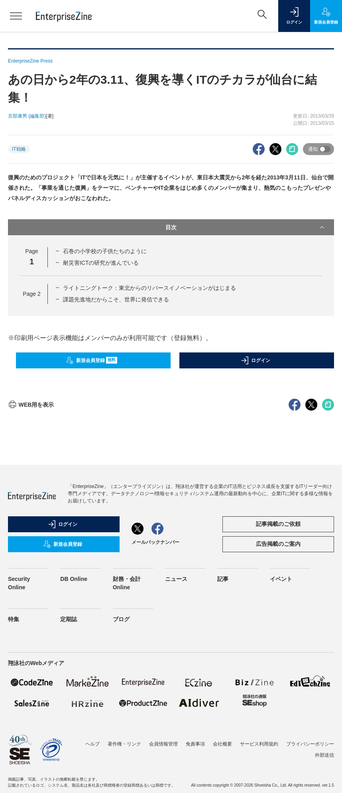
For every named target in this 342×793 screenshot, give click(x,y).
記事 (222, 579)
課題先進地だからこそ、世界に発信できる (116, 299)
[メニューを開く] (16, 16)
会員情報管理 (163, 744)
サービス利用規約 (259, 744)
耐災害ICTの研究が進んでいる (101, 263)
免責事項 (195, 744)
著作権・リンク (124, 744)
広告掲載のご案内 (278, 544)
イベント (281, 579)
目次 (245, 227)
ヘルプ (92, 744)
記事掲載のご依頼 (278, 524)
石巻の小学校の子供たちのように (105, 251)
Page (31, 294)
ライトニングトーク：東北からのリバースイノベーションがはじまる (149, 288)
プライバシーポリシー (310, 744)
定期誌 (68, 619)
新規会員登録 (91, 360)
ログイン (255, 360)
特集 (13, 619)
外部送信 (324, 755)
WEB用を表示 (31, 404)
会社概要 (222, 744)
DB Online (73, 579)
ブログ (121, 619)
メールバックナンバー (155, 542)
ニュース (176, 579)
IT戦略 (19, 149)
